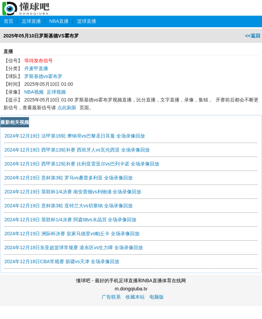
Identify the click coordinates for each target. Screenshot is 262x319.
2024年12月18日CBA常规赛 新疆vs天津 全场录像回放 (61, 261)
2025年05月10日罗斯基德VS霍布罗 (41, 35)
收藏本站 (135, 297)
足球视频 (56, 92)
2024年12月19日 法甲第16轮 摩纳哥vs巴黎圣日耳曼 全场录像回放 (74, 136)
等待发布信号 (38, 60)
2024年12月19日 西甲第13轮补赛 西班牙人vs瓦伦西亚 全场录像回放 (77, 150)
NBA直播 (59, 21)
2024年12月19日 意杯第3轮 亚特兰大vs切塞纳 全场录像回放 (68, 205)
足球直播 (31, 21)
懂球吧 (26, 5)
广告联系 (111, 297)
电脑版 (156, 297)
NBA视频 (34, 92)
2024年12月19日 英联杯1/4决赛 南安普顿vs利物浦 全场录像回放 (72, 191)
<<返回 (252, 35)
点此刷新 (66, 107)
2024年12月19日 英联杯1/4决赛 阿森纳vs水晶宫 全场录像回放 (70, 219)
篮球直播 (86, 21)
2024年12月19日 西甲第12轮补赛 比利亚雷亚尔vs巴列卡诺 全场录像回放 (81, 163)
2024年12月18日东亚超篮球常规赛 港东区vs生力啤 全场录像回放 (73, 247)
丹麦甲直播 (36, 68)
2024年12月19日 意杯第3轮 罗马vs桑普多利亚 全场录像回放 (68, 177)
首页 (8, 21)
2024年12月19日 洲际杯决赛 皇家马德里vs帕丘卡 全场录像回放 (72, 233)
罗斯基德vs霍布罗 (43, 76)
